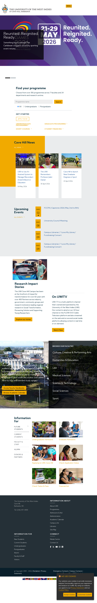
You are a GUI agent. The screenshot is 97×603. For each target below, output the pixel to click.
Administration (55, 516)
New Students (19, 539)
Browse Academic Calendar (14, 392)
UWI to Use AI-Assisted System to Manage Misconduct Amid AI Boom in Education (25, 176)
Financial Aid (64, 485)
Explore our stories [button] (23, 319)
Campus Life (54, 522)
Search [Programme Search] (58, 101)
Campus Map (67, 573)
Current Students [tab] (18, 435)
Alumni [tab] (17, 449)
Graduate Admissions (67, 439)
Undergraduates (20, 545)
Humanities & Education (65, 359)
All (20, 106)
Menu (69, 5)
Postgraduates (19, 549)
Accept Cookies (69, 595)
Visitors (16, 559)
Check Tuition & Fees (40, 485)
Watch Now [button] (58, 329)
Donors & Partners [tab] (18, 455)
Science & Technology (64, 382)
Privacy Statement (77, 588)
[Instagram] (60, 546)
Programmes (54, 509)
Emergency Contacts (60, 570)
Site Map (53, 529)
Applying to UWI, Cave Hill (42, 462)
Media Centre (55, 539)
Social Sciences (60, 390)
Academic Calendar (57, 519)
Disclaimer (36, 570)
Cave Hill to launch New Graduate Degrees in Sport (71, 173)
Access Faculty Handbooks (14, 387)
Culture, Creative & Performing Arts (72, 351)
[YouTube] (57, 546)
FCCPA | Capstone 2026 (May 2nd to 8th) (61, 207)
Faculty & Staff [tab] (18, 442)
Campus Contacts (76, 570)
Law (55, 367)
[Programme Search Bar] (33, 101)
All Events (18, 216)
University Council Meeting (55, 220)
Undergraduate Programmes (23, 124)
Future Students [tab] (18, 427)
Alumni (16, 552)
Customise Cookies (84, 595)
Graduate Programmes (55, 123)
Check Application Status (69, 462)
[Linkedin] (63, 546)
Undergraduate (31, 106)
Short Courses (23, 128)
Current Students (20, 542)
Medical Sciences (62, 374)
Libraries (53, 526)
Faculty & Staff (19, 555)
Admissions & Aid (56, 512)
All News (17, 147)
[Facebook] (51, 546)
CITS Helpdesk (78, 573)
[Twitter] (53, 546)
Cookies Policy (64, 590)
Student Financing (53, 128)
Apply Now (23, 118)
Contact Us (54, 542)
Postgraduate (45, 106)
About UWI (54, 505)
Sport (56, 397)
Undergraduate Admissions (42, 439)
